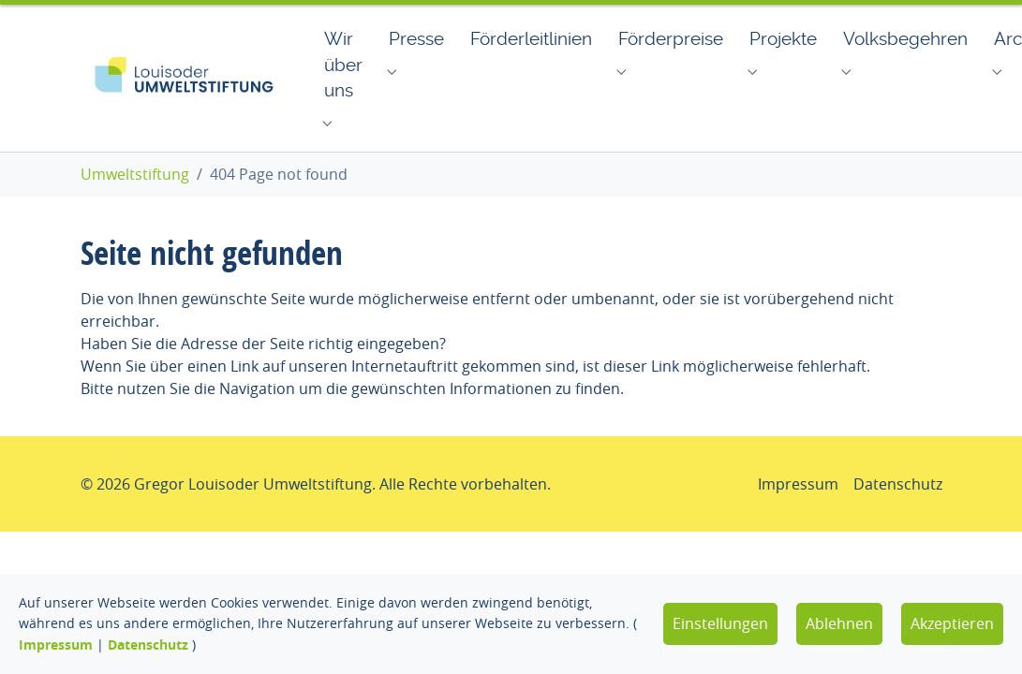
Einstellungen (720, 623)
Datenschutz (148, 644)
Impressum (56, 644)
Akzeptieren (952, 623)
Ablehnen (839, 623)
